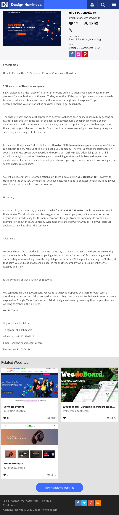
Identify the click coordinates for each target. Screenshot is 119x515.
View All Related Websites (59, 487)
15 (66, 417)
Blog (71, 39)
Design (73, 48)
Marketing (95, 39)
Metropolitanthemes (78, 411)
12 (74, 22)
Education (81, 39)
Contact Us (17, 500)
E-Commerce (85, 48)
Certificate (32, 500)
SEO (97, 48)
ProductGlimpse (13, 463)
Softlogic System (13, 406)
